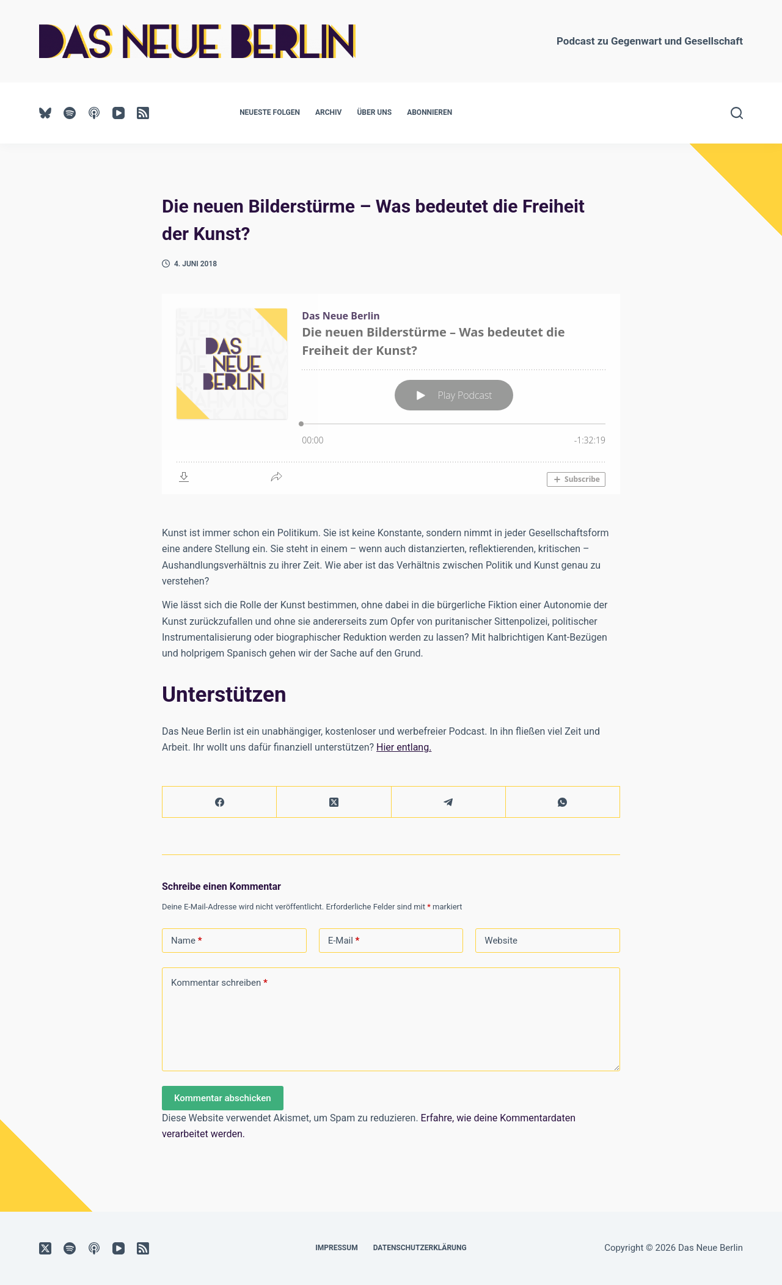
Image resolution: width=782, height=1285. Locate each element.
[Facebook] (220, 802)
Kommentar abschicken (222, 1098)
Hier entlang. (403, 747)
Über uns (374, 112)
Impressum (336, 1247)
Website (500, 940)
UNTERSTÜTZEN (511, 112)
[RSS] (143, 113)
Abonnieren (429, 112)
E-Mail (344, 940)
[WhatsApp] (563, 802)
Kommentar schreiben (219, 983)
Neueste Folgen (269, 112)
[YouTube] (118, 113)
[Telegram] (449, 802)
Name (186, 940)
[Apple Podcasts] (94, 113)
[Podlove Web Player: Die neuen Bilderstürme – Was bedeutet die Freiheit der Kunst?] (391, 394)
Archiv (328, 112)
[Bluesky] (45, 113)
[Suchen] (737, 113)
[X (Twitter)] (334, 802)
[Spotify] (70, 113)
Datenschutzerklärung (420, 1247)
